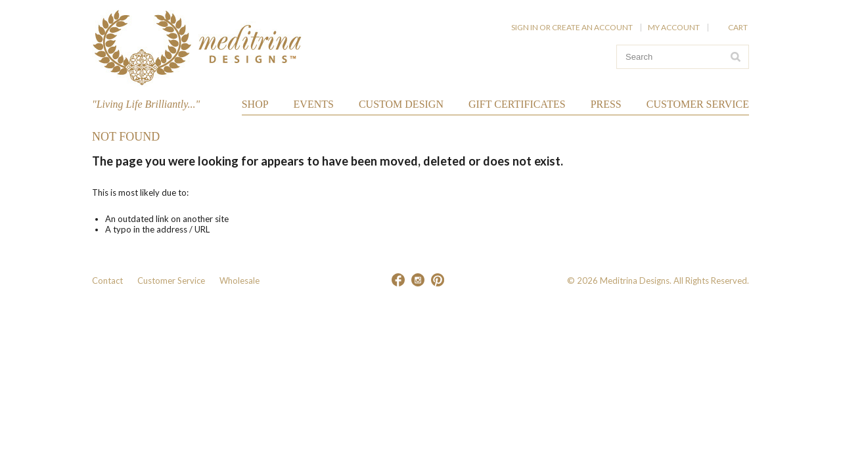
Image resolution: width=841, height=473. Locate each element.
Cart (738, 27)
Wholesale (239, 280)
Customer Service (171, 280)
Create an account (592, 27)
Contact (107, 280)
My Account (674, 27)
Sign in (524, 27)
